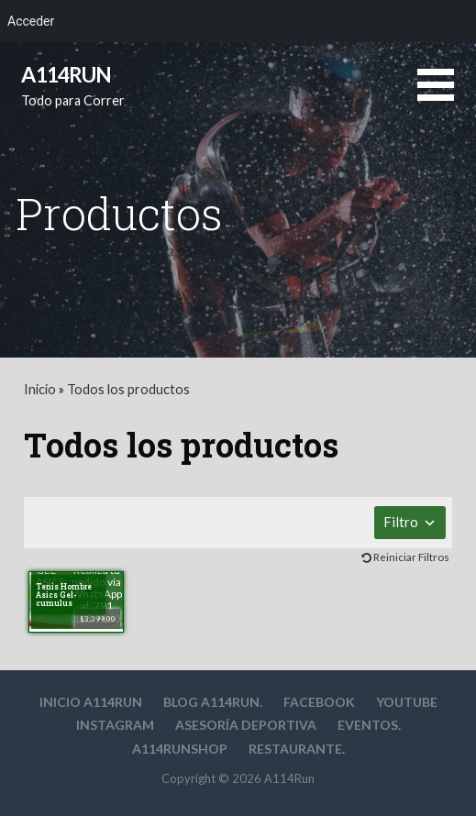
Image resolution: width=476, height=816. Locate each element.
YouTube (406, 702)
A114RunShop (179, 748)
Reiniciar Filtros (411, 557)
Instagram (115, 725)
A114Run (66, 74)
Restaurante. (297, 748)
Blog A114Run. (212, 702)
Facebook (319, 702)
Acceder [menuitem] (30, 21)
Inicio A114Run (90, 702)
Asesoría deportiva (245, 725)
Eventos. (369, 725)
